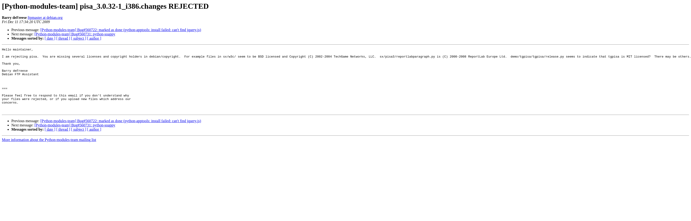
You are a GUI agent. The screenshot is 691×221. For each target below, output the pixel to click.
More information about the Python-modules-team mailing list (49, 152)
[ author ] (94, 38)
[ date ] (50, 38)
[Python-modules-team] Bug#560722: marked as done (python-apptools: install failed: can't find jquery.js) (120, 30)
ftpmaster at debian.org (45, 18)
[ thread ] (63, 38)
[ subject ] (78, 38)
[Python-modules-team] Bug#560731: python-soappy (74, 34)
